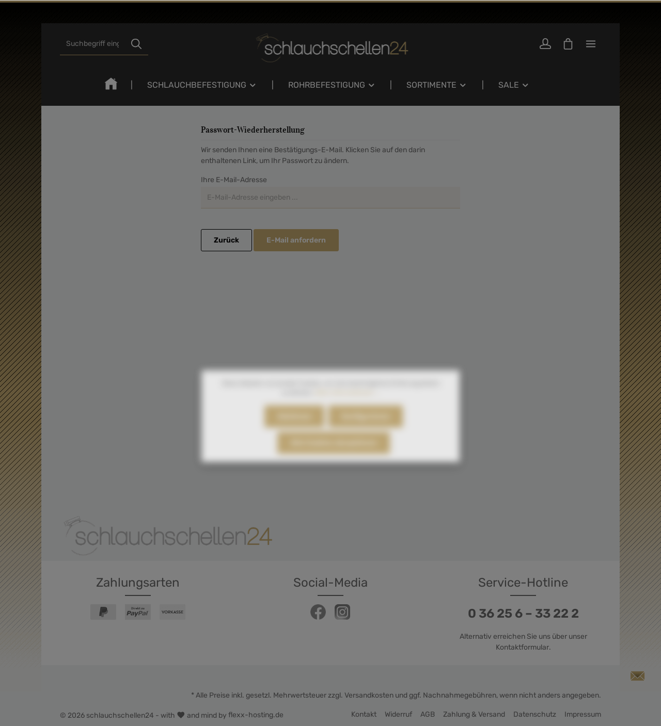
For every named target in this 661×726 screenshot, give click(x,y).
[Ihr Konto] (545, 44)
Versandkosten (369, 695)
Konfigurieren (365, 427)
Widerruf (398, 714)
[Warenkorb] (568, 44)
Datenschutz (534, 714)
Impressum (582, 714)
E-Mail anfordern (296, 240)
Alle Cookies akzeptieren (333, 453)
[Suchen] (136, 44)
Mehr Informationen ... (346, 403)
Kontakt (363, 714)
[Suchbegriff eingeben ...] (92, 44)
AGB (427, 714)
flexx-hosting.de (256, 715)
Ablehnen (294, 427)
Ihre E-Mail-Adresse (234, 179)
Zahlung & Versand (474, 714)
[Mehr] (590, 44)
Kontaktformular (522, 647)
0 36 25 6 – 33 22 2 (523, 613)
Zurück (226, 240)
